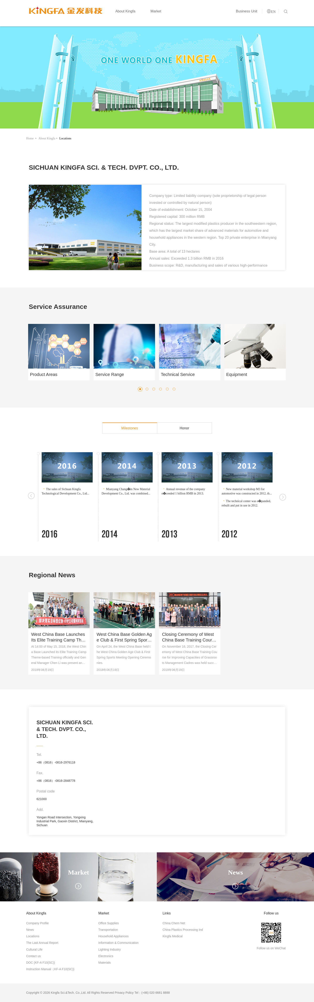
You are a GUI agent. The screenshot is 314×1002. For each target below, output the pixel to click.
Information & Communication (118, 942)
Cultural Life (34, 949)
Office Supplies (108, 923)
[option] (85, 227)
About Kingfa (123, 13)
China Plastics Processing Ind (182, 929)
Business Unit (244, 13)
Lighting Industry (109, 949)
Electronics (105, 956)
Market (153, 13)
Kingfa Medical (172, 936)
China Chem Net (173, 923)
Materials (104, 962)
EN (271, 13)
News (30, 929)
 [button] (31, 496)
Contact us (33, 956)
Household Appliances (113, 936)
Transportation (108, 929)
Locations (65, 138)
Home (30, 138)
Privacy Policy (124, 992)
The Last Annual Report (42, 942)
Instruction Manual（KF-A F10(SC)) (50, 969)
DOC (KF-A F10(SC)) (40, 962)
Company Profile (37, 923)
